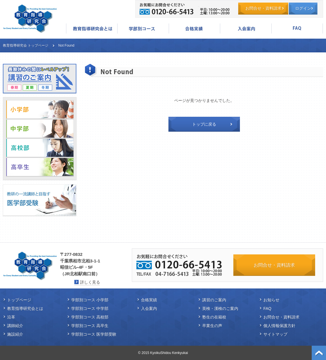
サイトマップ (275, 334)
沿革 (11, 317)
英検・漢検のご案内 (220, 308)
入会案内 (245, 28)
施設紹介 (15, 334)
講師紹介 (15, 325)
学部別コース (143, 28)
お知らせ (271, 300)
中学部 (40, 128)
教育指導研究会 (30, 18)
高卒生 (40, 167)
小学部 (40, 109)
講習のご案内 (214, 300)
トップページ (19, 300)
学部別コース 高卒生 (89, 325)
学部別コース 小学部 (89, 300)
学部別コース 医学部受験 (93, 334)
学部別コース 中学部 (89, 308)
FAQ (297, 28)
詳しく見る (90, 282)
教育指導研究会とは (91, 28)
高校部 (40, 148)
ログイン (303, 8)
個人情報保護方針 (279, 325)
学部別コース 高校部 (89, 317)
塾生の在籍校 (214, 317)
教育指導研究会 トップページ (25, 45)
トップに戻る (204, 124)
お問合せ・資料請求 (263, 8)
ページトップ (319, 353)
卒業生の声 (212, 325)
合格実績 (194, 28)
